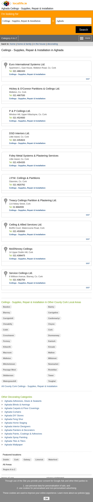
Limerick (39, 460)
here (87, 493)
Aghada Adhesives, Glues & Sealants (23, 401)
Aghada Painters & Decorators (19, 430)
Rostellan (52, 370)
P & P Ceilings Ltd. (20, 110)
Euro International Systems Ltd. (27, 64)
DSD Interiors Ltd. (19, 133)
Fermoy (6, 341)
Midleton (7, 358)
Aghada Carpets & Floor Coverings (21, 408)
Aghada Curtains (12, 412)
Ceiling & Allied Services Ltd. (25, 224)
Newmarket (53, 364)
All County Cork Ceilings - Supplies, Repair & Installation (29, 386)
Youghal (52, 381)
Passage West (9, 370)
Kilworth (7, 347)
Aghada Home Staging (15, 422)
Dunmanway (53, 335)
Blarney (6, 313)
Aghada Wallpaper (13, 444)
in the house (39, 44)
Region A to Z (9, 469)
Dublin (6, 460)
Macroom (7, 353)
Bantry (51, 307)
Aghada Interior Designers (17, 426)
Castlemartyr (54, 318)
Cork (50, 330)
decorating (52, 44)
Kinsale (51, 347)
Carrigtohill (8, 318)
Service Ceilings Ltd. (21, 273)
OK (46, 498)
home (13, 44)
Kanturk (51, 341)
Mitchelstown (9, 364)
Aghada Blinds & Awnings (17, 404)
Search (83, 29)
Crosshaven (8, 335)
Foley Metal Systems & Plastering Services (33, 155)
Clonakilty (7, 324)
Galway (27, 460)
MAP (88, 79)
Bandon (6, 307)
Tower (51, 375)
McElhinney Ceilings (20, 248)
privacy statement (55, 477)
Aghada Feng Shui (13, 419)
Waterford (52, 460)
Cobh (5, 330)
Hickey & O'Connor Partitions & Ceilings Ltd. (34, 88)
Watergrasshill (9, 381)
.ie (20, 3)
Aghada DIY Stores (14, 415)
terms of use (7, 477)
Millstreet (52, 358)
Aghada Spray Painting (15, 437)
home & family (24, 44)
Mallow (51, 353)
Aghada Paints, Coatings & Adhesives (23, 433)
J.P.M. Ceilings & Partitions (24, 177)
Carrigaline (53, 313)
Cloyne (51, 324)
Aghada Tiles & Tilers (14, 441)
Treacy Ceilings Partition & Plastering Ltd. (33, 200)
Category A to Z (9, 38)
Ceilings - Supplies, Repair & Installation (27, 74)
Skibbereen (8, 375)
